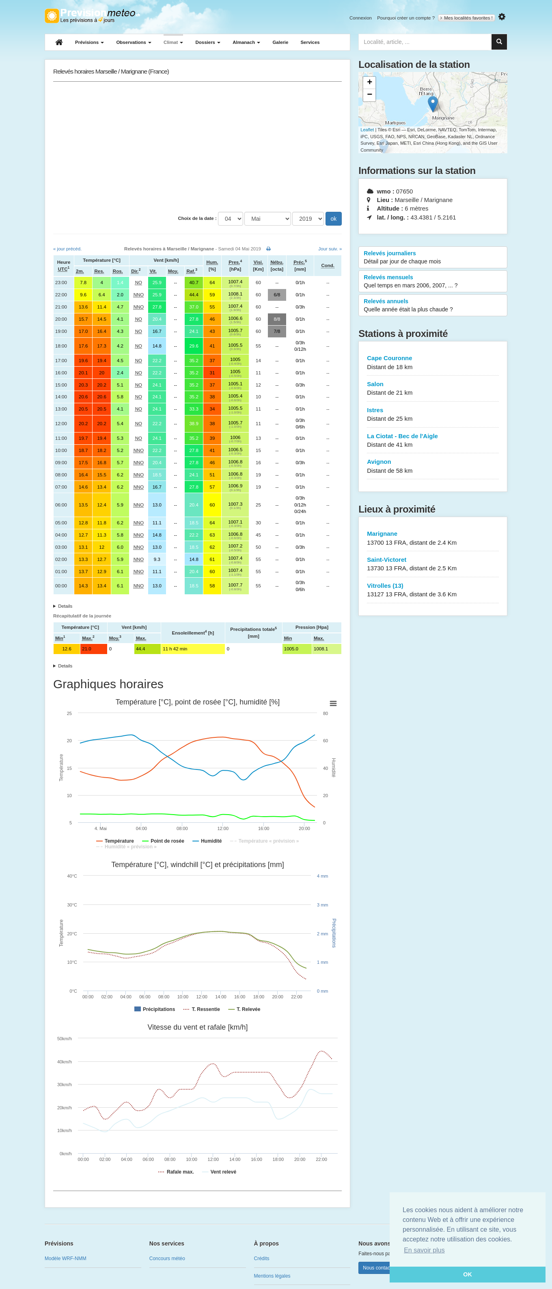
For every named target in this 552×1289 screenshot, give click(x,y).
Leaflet (367, 129)
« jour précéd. (67, 248)
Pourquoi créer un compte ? (406, 17)
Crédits (262, 1258)
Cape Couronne (433, 362)
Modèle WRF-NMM (65, 1258)
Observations (133, 42)
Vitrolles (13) (433, 590)
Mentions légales (272, 1276)
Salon (433, 388)
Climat (173, 42)
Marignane (433, 538)
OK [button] (467, 1274)
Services (309, 42)
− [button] (369, 95)
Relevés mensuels (433, 281)
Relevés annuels (433, 305)
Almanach (246, 42)
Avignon (433, 466)
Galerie (280, 42)
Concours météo (167, 1258)
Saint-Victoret (433, 564)
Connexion (360, 17)
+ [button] (369, 83)
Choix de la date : (197, 218)
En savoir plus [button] (424, 1250)
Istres (433, 414)
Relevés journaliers (433, 257)
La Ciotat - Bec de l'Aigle (433, 441)
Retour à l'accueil (92, 16)
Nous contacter (379, 1268)
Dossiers (207, 42)
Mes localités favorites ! (466, 17)
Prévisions (89, 42)
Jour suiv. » (330, 248)
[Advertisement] (197, 147)
